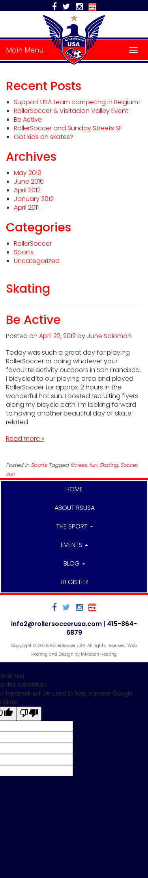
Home (74, 489)
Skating (108, 465)
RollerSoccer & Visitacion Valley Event (71, 110)
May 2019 (27, 172)
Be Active (28, 119)
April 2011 (26, 207)
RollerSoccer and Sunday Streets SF (68, 128)
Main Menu (24, 50)
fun (93, 465)
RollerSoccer (33, 243)
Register (74, 582)
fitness (78, 465)
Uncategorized (37, 260)
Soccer (129, 465)
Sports (24, 252)
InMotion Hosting (99, 654)
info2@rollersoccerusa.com (56, 623)
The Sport (74, 526)
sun (10, 474)
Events (74, 544)
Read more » (25, 438)
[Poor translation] (28, 714)
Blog (74, 563)
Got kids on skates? (43, 136)
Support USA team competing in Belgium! (77, 102)
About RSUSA (74, 507)
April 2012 (27, 190)
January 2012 (34, 198)
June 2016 (29, 181)
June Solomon (109, 335)
